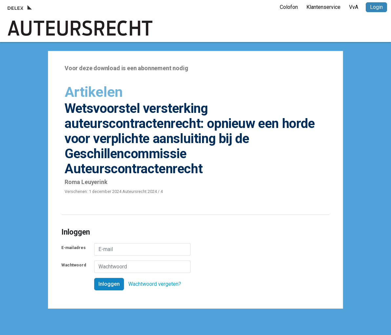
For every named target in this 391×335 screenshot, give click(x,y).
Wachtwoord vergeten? (154, 284)
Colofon (289, 7)
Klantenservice (323, 7)
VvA (353, 7)
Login (376, 7)
